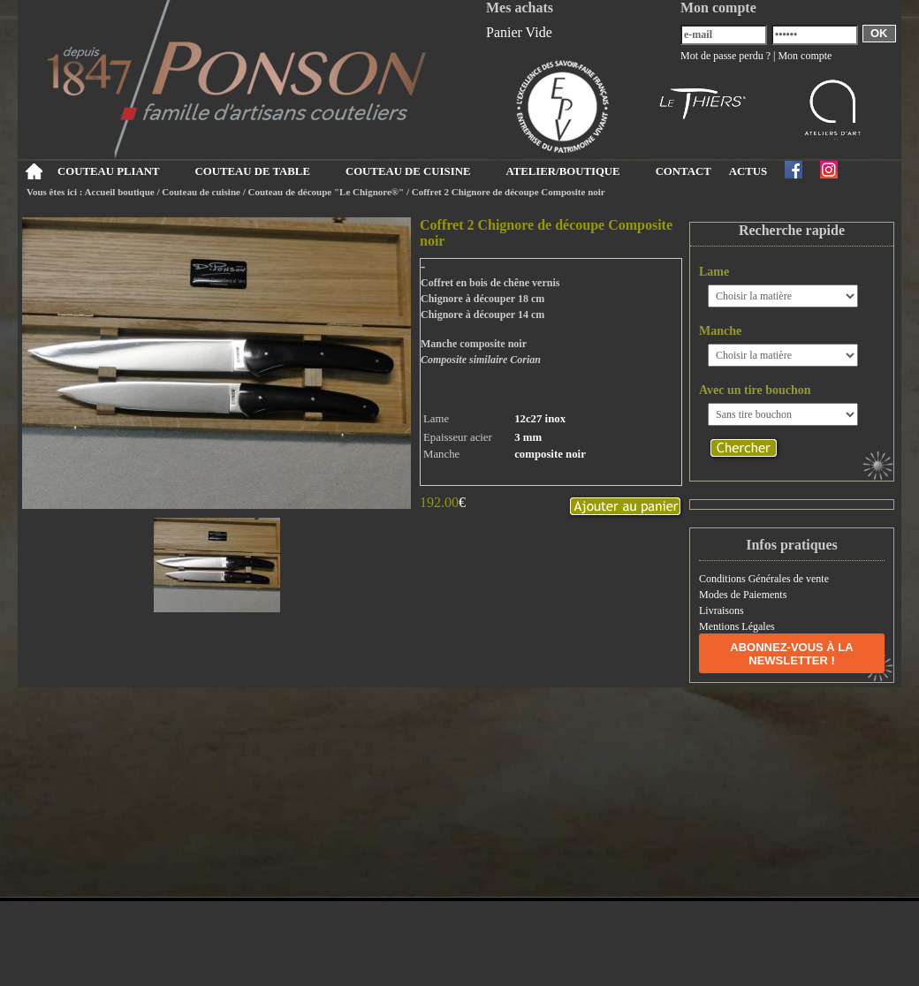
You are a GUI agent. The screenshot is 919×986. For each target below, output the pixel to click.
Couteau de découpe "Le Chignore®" (326, 191)
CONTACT (683, 171)
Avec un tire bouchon (755, 390)
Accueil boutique (120, 191)
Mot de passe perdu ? (725, 55)
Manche (720, 331)
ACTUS (748, 171)
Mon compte (805, 55)
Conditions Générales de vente (764, 579)
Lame (714, 271)
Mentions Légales (737, 626)
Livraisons (721, 610)
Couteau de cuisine (201, 191)
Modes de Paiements (742, 594)
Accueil (33, 171)
